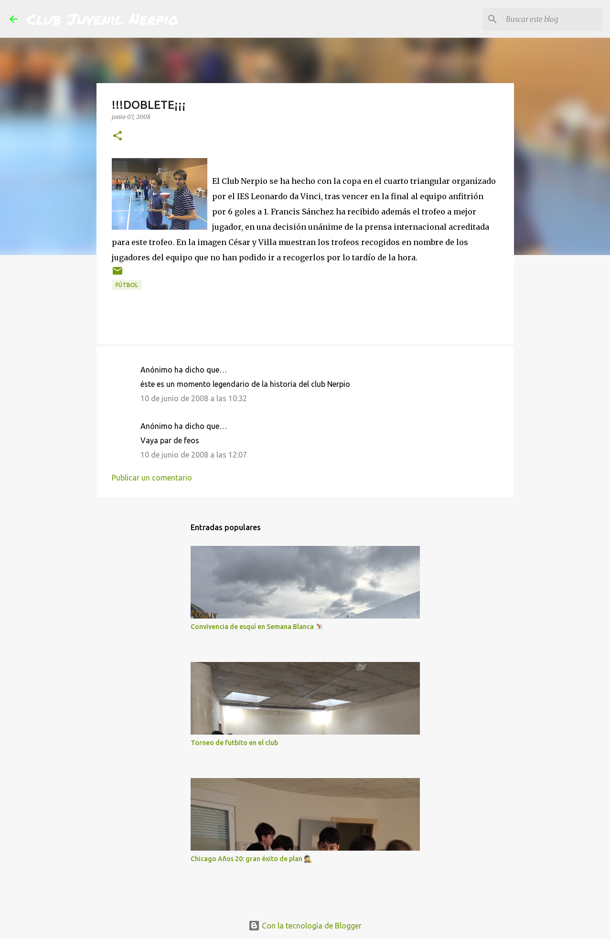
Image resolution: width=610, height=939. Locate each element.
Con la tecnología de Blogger (305, 925)
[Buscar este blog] (552, 19)
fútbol (127, 285)
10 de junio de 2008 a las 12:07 (193, 454)
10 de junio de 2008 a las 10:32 (193, 398)
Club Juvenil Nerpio (102, 19)
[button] (117, 136)
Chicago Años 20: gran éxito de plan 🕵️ (251, 859)
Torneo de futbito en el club (234, 743)
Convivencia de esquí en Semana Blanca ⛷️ (257, 626)
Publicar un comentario (152, 477)
